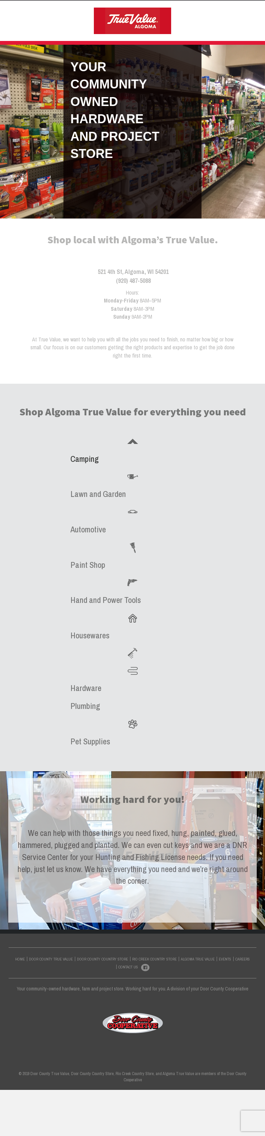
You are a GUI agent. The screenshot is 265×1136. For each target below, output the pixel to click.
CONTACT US (171, 34)
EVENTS (141, 34)
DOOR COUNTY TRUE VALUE (70, 11)
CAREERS (242, 1005)
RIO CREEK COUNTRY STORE (215, 11)
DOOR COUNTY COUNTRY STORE (142, 11)
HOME (27, 11)
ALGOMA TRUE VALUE (102, 34)
